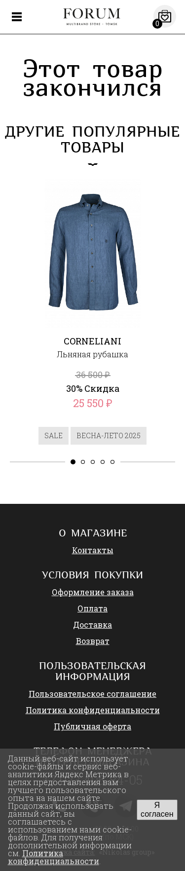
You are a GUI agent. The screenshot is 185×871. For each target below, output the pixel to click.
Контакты (92, 550)
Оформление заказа (93, 592)
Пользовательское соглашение (92, 693)
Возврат (93, 641)
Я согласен (157, 809)
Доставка (92, 624)
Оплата (92, 608)
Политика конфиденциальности (93, 710)
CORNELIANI (92, 341)
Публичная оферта (92, 726)
